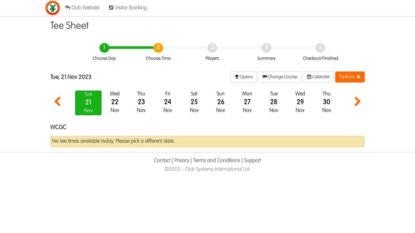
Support (252, 160)
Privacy (181, 160)
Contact (162, 160)
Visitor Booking (128, 8)
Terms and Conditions (216, 160)
